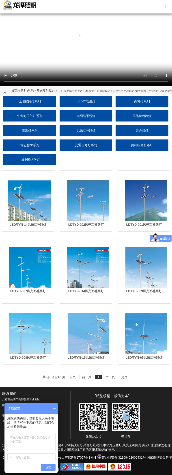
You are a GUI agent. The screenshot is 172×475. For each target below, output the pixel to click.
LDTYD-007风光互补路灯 (28, 291)
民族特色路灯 (142, 116)
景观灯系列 (30, 130)
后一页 (110, 377)
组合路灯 (142, 130)
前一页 (86, 377)
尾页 (124, 377)
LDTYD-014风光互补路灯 (86, 291)
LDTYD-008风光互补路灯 (28, 357)
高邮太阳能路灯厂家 (71, 449)
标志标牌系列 (29, 145)
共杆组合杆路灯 (142, 145)
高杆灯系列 (142, 101)
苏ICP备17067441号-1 (80, 457)
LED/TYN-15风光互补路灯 (86, 357)
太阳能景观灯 (86, 116)
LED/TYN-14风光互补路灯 (28, 224)
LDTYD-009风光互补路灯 (144, 291)
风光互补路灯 (45, 91)
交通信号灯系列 (86, 145)
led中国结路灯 (30, 159)
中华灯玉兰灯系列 (29, 116)
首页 (14, 91)
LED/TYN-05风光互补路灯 (144, 357)
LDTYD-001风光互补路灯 (144, 224)
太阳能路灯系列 (30, 101)
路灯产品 (27, 91)
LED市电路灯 (86, 101)
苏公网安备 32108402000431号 (121, 457)
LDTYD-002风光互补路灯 (86, 224)
